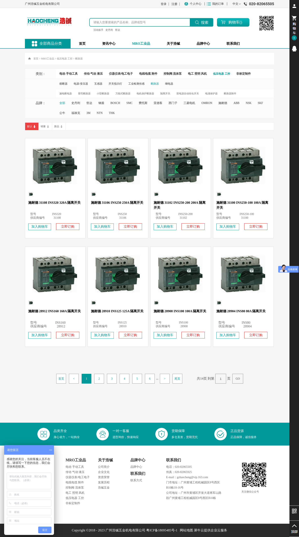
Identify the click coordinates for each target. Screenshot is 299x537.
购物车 (234, 22)
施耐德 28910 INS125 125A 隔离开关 (117, 311)
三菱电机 (189, 103)
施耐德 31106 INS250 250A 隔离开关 (117, 202)
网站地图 (185, 530)
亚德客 (158, 103)
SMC (129, 103)
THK (112, 113)
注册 (174, 4)
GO (238, 378)
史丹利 (109, 29)
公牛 (62, 113)
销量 (43, 126)
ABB (236, 103)
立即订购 (67, 226)
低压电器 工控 (64, 58)
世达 (117, 29)
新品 (56, 126)
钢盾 (101, 103)
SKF (260, 103)
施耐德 (222, 103)
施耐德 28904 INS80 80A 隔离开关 (241, 311)
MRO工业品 (47, 58)
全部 (62, 103)
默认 (29, 126)
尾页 (177, 378)
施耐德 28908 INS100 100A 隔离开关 (180, 311)
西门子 (173, 103)
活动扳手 (98, 29)
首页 (82, 43)
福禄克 (75, 113)
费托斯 (143, 103)
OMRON (206, 103)
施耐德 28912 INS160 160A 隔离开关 (54, 311)
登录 (164, 4)
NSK (248, 103)
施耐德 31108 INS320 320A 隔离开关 (54, 202)
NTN (100, 113)
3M (88, 113)
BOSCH (115, 103)
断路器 (79, 58)
